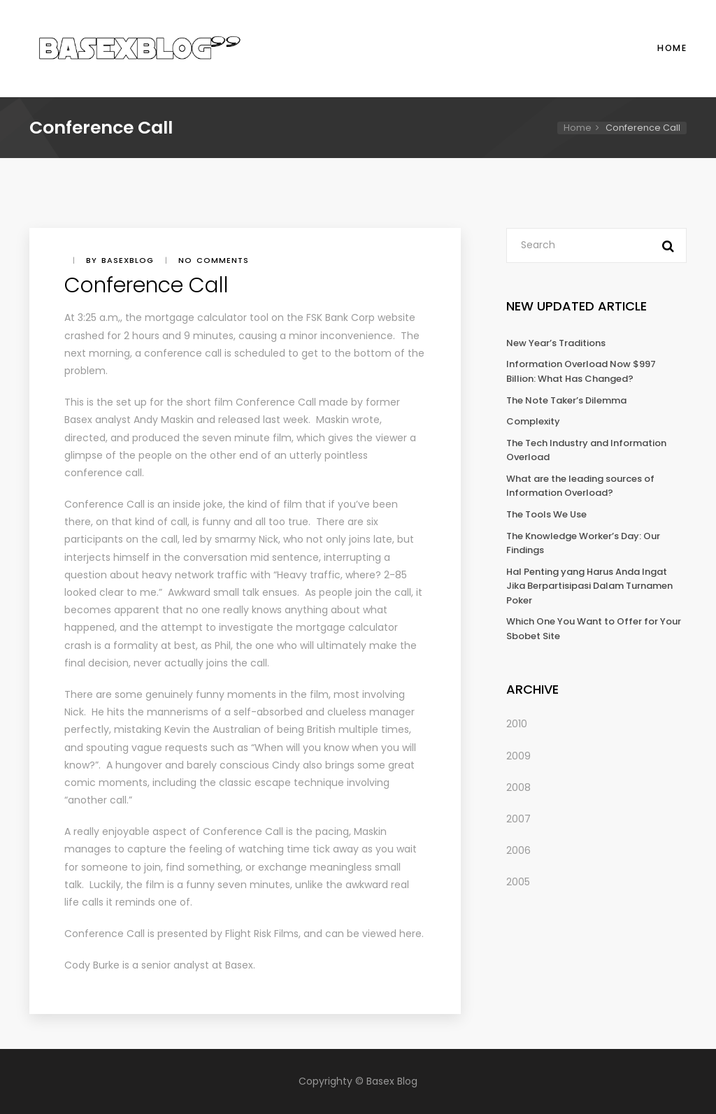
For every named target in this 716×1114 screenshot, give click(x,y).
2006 (518, 850)
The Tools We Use (546, 514)
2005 (518, 882)
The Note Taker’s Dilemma (566, 400)
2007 (518, 819)
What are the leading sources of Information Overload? (580, 486)
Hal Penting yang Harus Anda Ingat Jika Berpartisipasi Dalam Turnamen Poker (589, 586)
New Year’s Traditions (556, 343)
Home (672, 48)
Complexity (533, 421)
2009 (518, 756)
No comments (213, 260)
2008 (518, 787)
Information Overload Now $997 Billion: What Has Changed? (581, 371)
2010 (516, 724)
